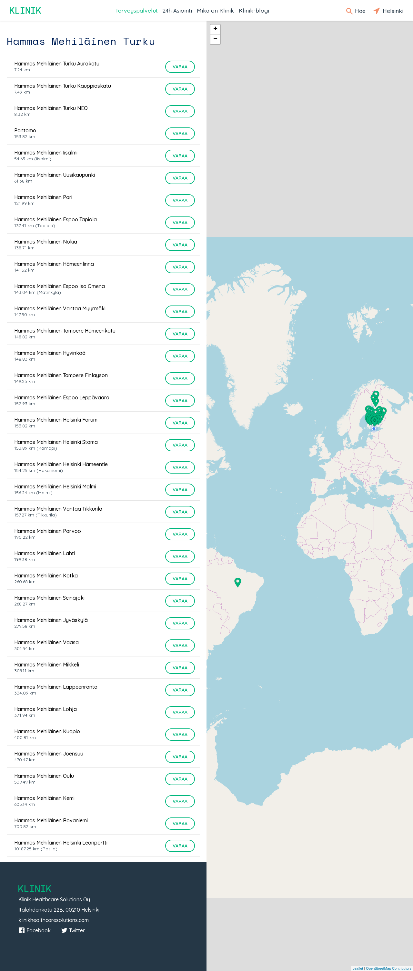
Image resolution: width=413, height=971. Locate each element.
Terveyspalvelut (136, 10)
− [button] (215, 39)
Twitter (73, 930)
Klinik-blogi (254, 10)
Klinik (26, 10)
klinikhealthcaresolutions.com (53, 920)
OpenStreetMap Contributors (388, 968)
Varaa (180, 67)
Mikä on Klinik (215, 10)
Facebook (34, 930)
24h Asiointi (177, 10)
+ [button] (215, 29)
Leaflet (357, 968)
